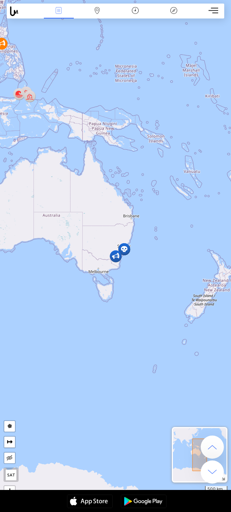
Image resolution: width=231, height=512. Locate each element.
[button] (30, 96)
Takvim (135, 11)
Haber (58, 11)
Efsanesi (173, 11)
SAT (11, 475)
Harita (97, 11)
